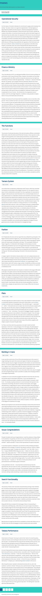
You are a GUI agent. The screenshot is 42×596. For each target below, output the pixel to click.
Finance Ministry (8, 67)
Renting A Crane (8, 352)
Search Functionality (10, 479)
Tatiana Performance (10, 530)
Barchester (32, 159)
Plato (4, 293)
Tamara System (8, 181)
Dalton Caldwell (15, 43)
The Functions (7, 125)
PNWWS (3, 3)
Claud (11, 22)
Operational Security (10, 19)
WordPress (9, 594)
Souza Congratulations (11, 429)
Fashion (5, 229)
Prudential (22, 261)
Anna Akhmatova (6, 553)
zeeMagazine (16, 594)
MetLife (30, 81)
